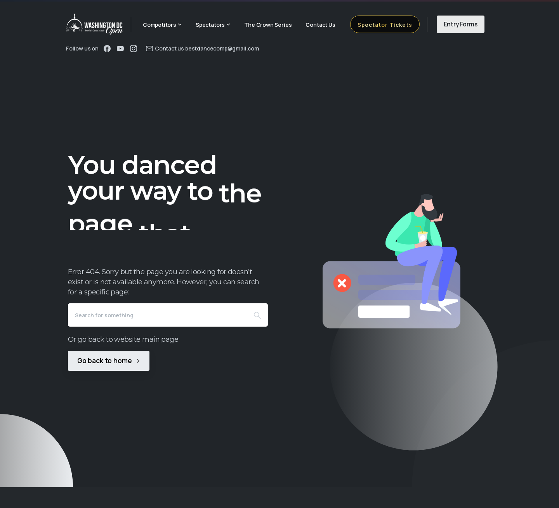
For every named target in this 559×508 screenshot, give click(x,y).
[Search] (157, 315)
